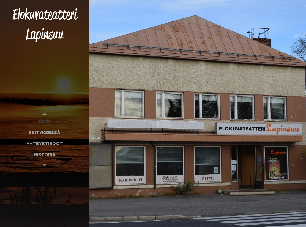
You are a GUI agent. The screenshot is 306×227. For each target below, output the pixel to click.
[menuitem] (44, 121)
